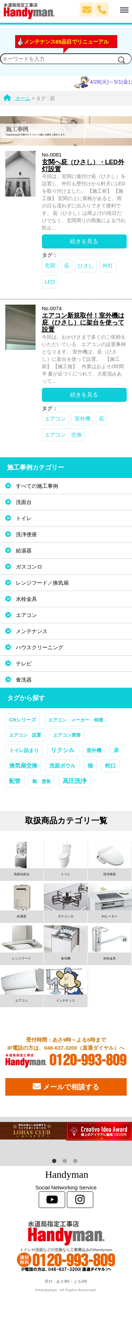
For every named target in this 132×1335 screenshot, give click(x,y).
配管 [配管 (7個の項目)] (14, 781)
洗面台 (24, 502)
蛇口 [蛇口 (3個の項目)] (110, 766)
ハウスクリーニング (39, 647)
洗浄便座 (26, 534)
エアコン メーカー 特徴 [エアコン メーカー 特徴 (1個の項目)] (75, 720)
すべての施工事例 (37, 486)
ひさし (86, 265)
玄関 (50, 265)
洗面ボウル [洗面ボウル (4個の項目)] (62, 766)
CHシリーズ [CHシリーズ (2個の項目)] (22, 720)
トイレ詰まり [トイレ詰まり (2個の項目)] (24, 750)
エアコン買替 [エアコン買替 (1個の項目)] (67, 735)
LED (50, 282)
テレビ (24, 663)
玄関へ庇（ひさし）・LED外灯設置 (83, 166)
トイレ (24, 518)
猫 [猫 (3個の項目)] (90, 766)
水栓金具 (26, 599)
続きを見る (84, 241)
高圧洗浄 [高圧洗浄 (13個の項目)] (75, 780)
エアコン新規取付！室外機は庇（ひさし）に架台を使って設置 (83, 322)
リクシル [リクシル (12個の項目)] (63, 749)
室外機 (82, 418)
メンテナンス (32, 631)
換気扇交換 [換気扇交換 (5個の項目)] (23, 766)
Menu (119, 7)
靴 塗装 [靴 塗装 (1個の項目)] (41, 781)
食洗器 (24, 680)
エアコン (55, 418)
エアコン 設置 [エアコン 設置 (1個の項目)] (25, 735)
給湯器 (24, 550)
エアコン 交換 (63, 435)
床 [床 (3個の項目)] (116, 750)
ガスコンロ (29, 567)
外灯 (107, 265)
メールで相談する (66, 1086)
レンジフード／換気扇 (42, 583)
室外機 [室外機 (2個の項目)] (94, 750)
